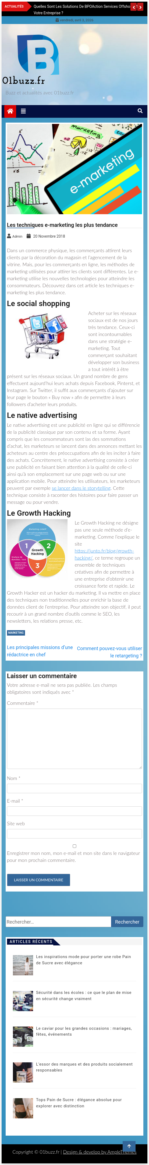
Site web (16, 823)
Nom (13, 778)
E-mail (15, 801)
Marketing (16, 632)
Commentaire (22, 703)
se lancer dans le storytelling (81, 488)
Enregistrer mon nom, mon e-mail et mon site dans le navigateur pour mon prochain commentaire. (73, 856)
